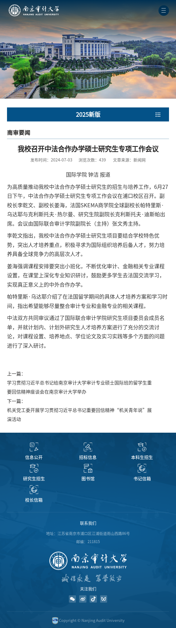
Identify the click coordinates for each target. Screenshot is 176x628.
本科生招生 (142, 457)
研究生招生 (34, 478)
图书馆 (88, 478)
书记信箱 (142, 478)
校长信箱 (34, 500)
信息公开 (34, 457)
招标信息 (88, 457)
